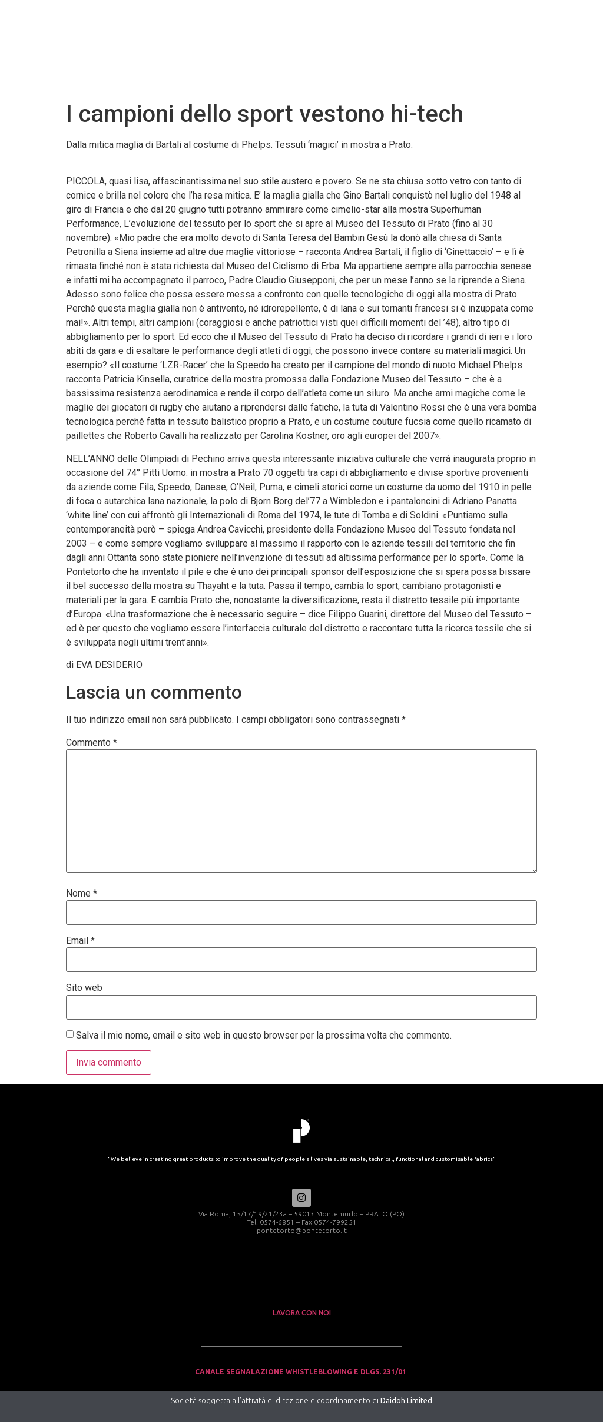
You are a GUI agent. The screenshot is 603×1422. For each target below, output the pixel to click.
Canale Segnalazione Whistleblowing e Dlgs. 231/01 (301, 1372)
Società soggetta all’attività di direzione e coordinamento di (301, 1400)
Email (80, 940)
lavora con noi (302, 1313)
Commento (91, 743)
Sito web (84, 988)
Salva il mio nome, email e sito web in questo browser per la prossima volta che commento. (264, 1035)
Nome (81, 893)
